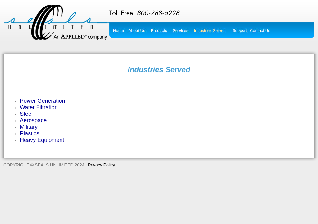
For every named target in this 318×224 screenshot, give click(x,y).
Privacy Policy (101, 164)
